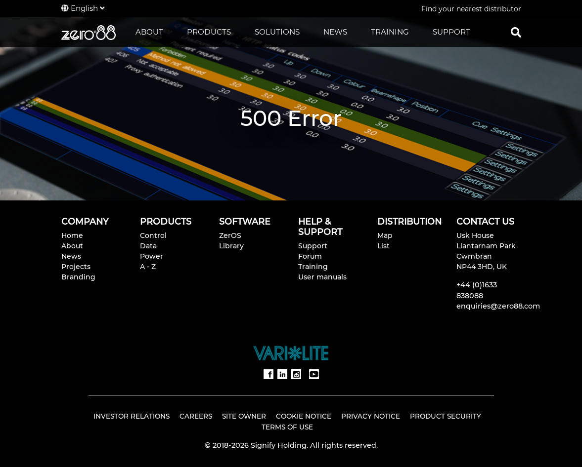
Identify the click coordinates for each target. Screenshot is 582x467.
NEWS (335, 32)
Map (385, 235)
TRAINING (390, 32)
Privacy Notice (370, 416)
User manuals (322, 276)
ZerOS (230, 235)
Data (148, 245)
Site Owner (244, 416)
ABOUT (149, 32)
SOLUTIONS (277, 32)
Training (313, 266)
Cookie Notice (303, 416)
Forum (310, 256)
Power (151, 256)
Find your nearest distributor (471, 8)
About (72, 245)
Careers (195, 416)
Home (72, 235)
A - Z (148, 266)
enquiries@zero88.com (498, 306)
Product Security (445, 416)
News (71, 256)
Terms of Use (287, 427)
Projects (75, 266)
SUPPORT (451, 32)
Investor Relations (131, 416)
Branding (78, 276)
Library (231, 245)
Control (153, 235)
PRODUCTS (209, 32)
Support (312, 245)
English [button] (82, 8)
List (383, 245)
